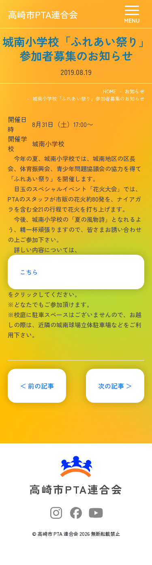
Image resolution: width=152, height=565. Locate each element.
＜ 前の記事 (37, 386)
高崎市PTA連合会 (43, 14)
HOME (109, 91)
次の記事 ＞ (115, 386)
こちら (29, 272)
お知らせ (134, 91)
